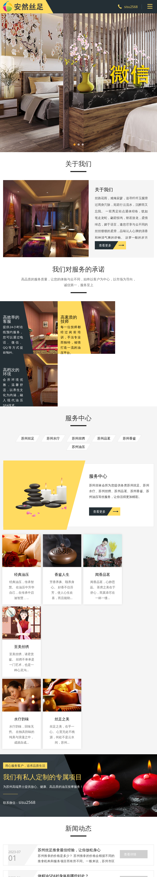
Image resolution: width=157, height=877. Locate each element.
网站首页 (9, 835)
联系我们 (107, 835)
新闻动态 (87, 835)
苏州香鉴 (129, 383)
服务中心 (48, 835)
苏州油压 (78, 392)
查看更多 (101, 246)
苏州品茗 (103, 383)
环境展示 (68, 835)
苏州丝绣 (78, 383)
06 (12, 755)
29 (12, 781)
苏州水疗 (53, 383)
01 (12, 730)
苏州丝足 (27, 383)
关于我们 (28, 835)
